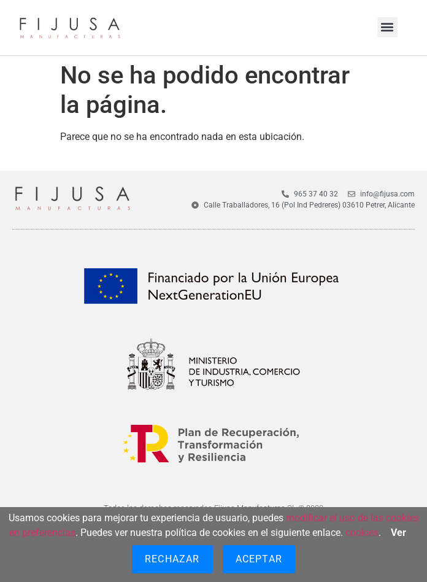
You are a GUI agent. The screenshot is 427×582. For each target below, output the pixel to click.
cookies (362, 532)
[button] (387, 27)
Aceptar (259, 559)
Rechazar (172, 559)
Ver (398, 532)
